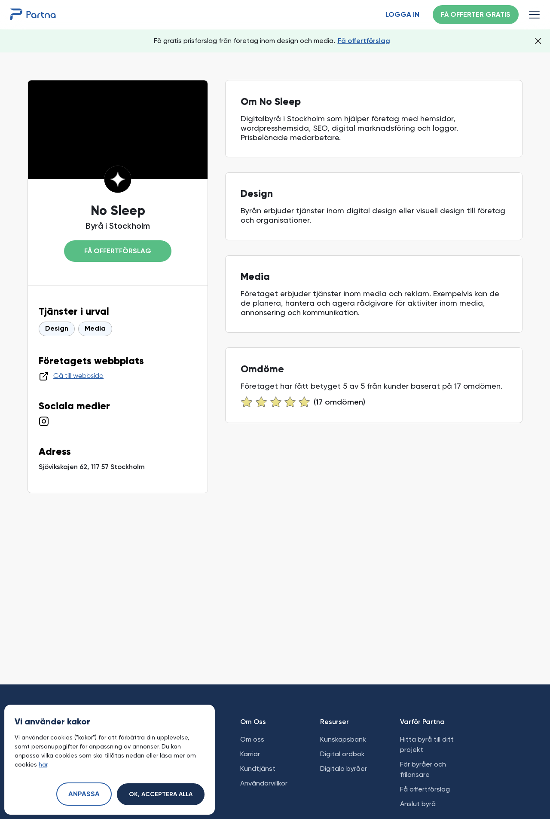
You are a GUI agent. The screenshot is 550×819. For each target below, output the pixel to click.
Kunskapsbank (343, 739)
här (43, 764)
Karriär (250, 754)
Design (56, 328)
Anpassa (84, 794)
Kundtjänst (257, 768)
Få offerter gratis (475, 15)
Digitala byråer (343, 768)
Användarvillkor (263, 783)
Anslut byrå (418, 804)
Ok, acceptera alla (160, 794)
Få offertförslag (364, 41)
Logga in (402, 15)
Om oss (252, 739)
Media (95, 328)
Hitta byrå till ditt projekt (427, 744)
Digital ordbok (342, 754)
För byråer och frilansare (423, 769)
